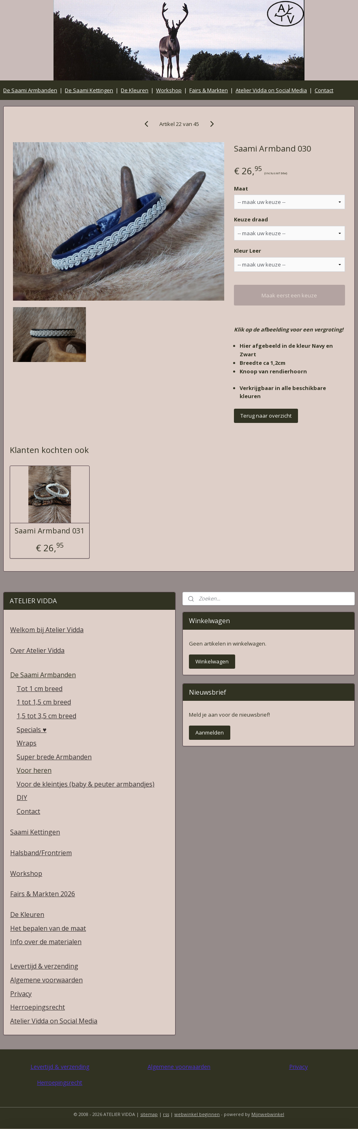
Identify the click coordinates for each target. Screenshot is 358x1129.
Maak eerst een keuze (289, 295)
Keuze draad (251, 219)
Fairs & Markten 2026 (42, 893)
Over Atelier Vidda (37, 650)
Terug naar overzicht (266, 415)
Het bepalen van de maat (48, 928)
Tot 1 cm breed (39, 688)
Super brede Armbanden (54, 756)
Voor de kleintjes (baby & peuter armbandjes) (85, 784)
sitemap (149, 1114)
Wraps (26, 743)
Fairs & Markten (208, 90)
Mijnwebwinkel (267, 1114)
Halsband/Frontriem (41, 852)
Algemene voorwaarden (46, 979)
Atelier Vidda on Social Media (271, 90)
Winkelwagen (212, 661)
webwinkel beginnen (197, 1114)
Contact (324, 90)
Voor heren (34, 770)
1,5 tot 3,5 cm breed (46, 715)
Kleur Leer (247, 251)
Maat (241, 188)
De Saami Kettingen (89, 90)
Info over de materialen (45, 941)
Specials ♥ (32, 729)
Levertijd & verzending (44, 966)
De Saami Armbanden (30, 90)
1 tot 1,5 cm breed (44, 702)
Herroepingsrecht (37, 1007)
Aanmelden (209, 732)
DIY (22, 797)
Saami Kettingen (35, 832)
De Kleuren (134, 90)
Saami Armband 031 (49, 531)
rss (166, 1114)
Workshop (169, 90)
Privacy (21, 993)
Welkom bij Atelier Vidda (47, 629)
